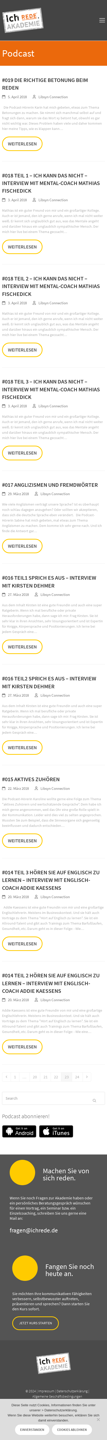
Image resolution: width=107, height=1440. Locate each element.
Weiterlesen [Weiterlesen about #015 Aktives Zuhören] (22, 841)
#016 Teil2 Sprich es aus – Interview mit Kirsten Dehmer (49, 682)
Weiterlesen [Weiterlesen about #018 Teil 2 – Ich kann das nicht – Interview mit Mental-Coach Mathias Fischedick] (22, 350)
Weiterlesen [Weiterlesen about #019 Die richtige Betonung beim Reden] (22, 144)
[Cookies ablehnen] (98, 1419)
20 (36, 1076)
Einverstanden (32, 1430)
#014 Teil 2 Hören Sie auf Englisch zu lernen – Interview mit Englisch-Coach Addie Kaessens (51, 983)
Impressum (46, 1391)
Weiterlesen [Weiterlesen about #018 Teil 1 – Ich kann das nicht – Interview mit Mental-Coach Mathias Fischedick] (22, 247)
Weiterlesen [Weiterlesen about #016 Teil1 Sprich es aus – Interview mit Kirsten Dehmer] (22, 647)
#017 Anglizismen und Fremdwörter (50, 484)
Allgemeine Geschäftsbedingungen (57, 1396)
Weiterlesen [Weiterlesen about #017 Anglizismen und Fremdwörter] (22, 546)
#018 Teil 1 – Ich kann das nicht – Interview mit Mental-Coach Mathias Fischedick (51, 183)
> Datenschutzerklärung (59, 1410)
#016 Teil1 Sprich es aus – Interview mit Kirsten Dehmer (49, 581)
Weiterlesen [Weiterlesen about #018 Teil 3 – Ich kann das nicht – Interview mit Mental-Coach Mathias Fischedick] (22, 453)
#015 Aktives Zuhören (31, 779)
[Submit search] (94, 1098)
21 (47, 1076)
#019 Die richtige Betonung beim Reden (45, 83)
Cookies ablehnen (72, 1430)
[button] (102, 20)
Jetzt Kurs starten (35, 1323)
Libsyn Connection (53, 96)
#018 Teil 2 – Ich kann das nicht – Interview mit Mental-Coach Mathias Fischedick (51, 286)
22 (57, 1076)
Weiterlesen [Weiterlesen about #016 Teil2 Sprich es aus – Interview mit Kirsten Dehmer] (22, 747)
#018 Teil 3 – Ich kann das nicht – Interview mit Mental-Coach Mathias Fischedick (51, 389)
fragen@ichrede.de (34, 1230)
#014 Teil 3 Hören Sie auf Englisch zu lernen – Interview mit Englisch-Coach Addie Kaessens (51, 880)
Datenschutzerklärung (72, 1391)
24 (78, 1076)
